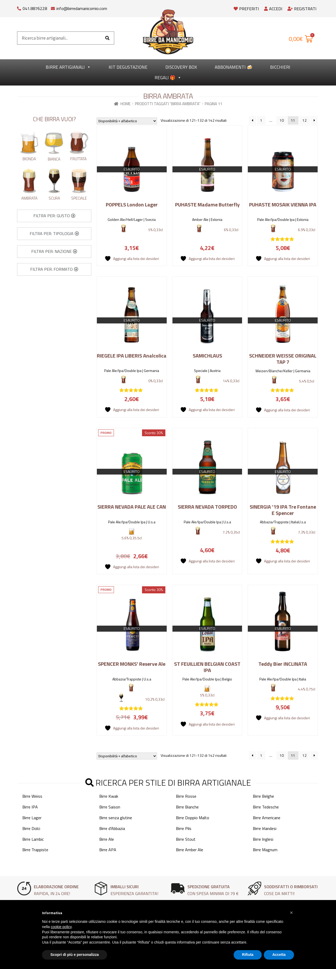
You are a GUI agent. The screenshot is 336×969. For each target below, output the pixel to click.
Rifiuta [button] (248, 954)
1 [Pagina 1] (261, 120)
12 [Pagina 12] (304, 120)
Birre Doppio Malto (192, 817)
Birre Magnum (265, 849)
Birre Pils (183, 828)
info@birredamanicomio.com (81, 8)
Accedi (273, 9)
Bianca (54, 159)
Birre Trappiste (35, 849)
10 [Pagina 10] (282, 120)
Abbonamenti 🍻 (233, 67)
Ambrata (29, 198)
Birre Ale (106, 839)
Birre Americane (266, 817)
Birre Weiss (32, 796)
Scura (54, 198)
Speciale (79, 198)
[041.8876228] (19, 7)
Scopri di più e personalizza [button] (74, 954)
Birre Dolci (31, 828)
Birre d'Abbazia (112, 828)
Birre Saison (109, 807)
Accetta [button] (279, 954)
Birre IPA (30, 807)
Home (125, 104)
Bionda (29, 159)
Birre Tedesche (266, 807)
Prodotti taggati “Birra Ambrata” (168, 104)
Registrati (301, 9)
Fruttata (78, 159)
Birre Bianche (187, 807)
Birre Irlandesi (264, 828)
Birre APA (107, 849)
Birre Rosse (186, 796)
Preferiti (246, 9)
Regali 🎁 (168, 77)
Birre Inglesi (263, 839)
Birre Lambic (33, 839)
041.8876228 (35, 8)
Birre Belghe (263, 796)
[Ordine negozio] (127, 121)
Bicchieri (280, 67)
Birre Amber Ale (189, 849)
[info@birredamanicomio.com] (53, 7)
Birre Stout (186, 839)
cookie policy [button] (61, 927)
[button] (54, 215)
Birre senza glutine (115, 817)
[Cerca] (107, 38)
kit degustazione (128, 67)
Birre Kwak (108, 796)
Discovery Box (181, 67)
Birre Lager (31, 817)
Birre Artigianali (68, 67)
